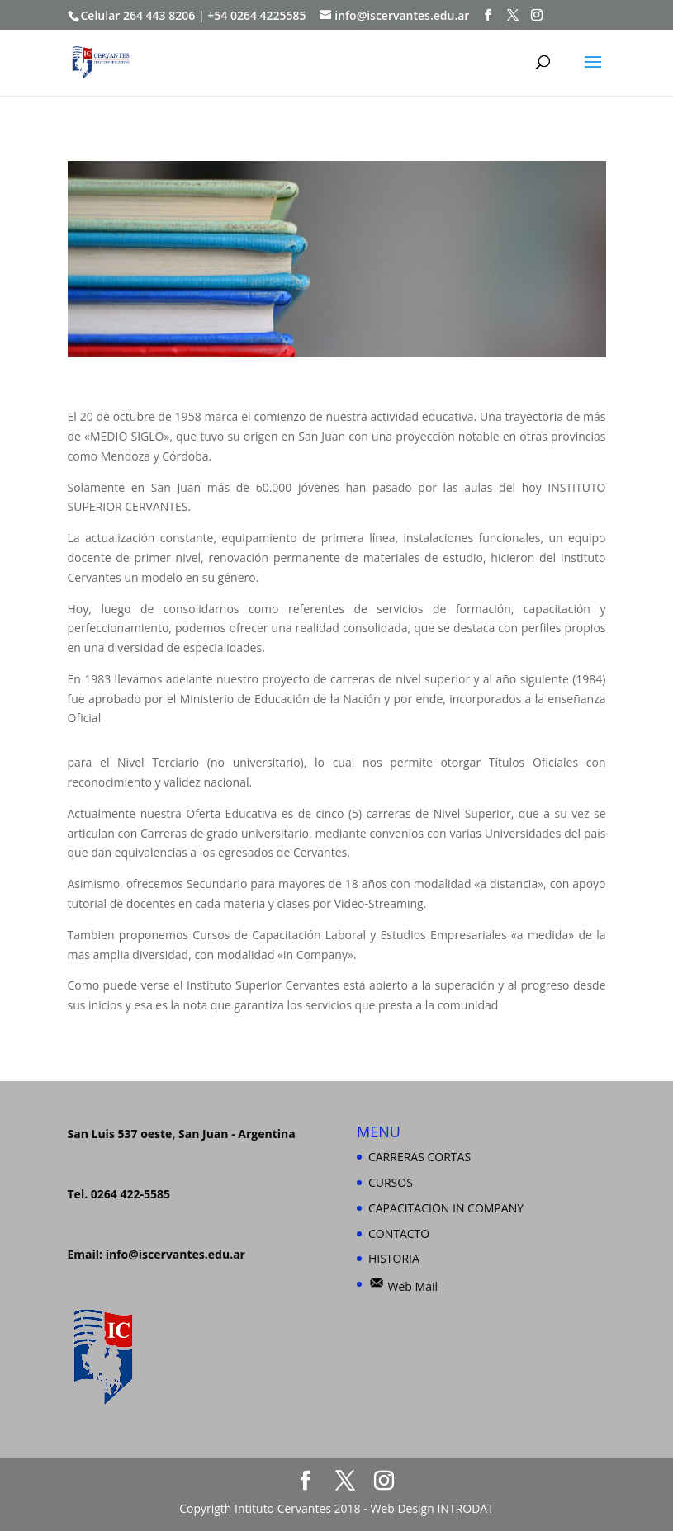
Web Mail (403, 1286)
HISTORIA (393, 1258)
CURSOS (390, 1182)
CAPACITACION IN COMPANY (446, 1208)
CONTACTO (398, 1233)
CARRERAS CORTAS (419, 1157)
